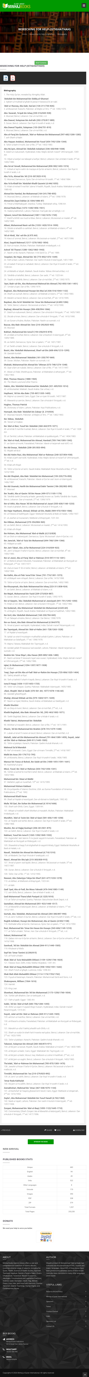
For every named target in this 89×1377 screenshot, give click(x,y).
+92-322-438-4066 (11, 1352)
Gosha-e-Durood (52, 1311)
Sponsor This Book (41, 1142)
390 (71, 1194)
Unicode (30, 1189)
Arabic (29, 1176)
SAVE (57, 1130)
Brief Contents (41, 63)
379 (71, 1203)
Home (24, 34)
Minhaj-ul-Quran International (56, 1296)
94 (72, 1172)
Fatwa (48, 1306)
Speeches (49, 1301)
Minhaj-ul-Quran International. (28, 1373)
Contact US (50, 1326)
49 (72, 1176)
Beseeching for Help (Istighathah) (42, 34)
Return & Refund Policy (54, 1292)
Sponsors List (51, 1321)
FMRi (48, 1316)
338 (71, 1198)
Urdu (30, 1181)
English (30, 1172)
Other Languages (30, 1185)
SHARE (48, 1130)
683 (71, 1167)
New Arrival (11, 1148)
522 (71, 1181)
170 (71, 1189)
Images (30, 1194)
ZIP (30, 1203)
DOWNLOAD (78, 1130)
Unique (30, 1167)
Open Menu (84, 5)
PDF (30, 1198)
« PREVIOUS (5, 1130)
